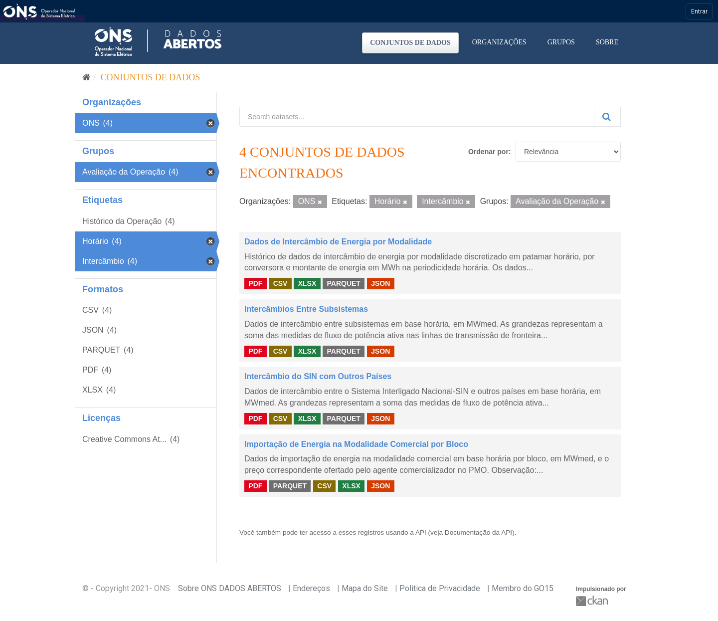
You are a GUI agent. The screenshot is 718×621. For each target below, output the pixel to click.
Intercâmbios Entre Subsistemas (306, 309)
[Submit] (607, 117)
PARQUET (343, 283)
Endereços (311, 588)
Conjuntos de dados (410, 42)
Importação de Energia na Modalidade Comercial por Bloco (356, 444)
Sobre (607, 42)
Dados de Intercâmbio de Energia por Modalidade (338, 241)
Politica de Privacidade (439, 588)
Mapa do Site (365, 588)
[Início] (86, 77)
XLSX (307, 283)
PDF (255, 283)
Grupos (561, 42)
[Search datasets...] (416, 117)
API (420, 532)
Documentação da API (478, 532)
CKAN (593, 601)
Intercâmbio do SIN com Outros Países (317, 376)
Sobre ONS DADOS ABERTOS (229, 588)
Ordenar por (488, 152)
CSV (280, 283)
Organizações (499, 42)
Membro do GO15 (522, 588)
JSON (380, 283)
